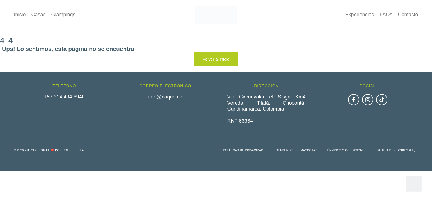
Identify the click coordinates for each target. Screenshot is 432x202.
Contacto (408, 14)
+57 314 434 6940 (64, 97)
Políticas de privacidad (242, 150)
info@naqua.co (165, 97)
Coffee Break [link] (74, 150)
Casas (38, 14)
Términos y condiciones (345, 150)
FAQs (386, 14)
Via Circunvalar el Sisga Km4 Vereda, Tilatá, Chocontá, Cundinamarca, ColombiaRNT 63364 (266, 109)
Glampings (63, 14)
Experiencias (359, 14)
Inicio (20, 14)
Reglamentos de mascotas (294, 150)
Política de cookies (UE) (394, 150)
